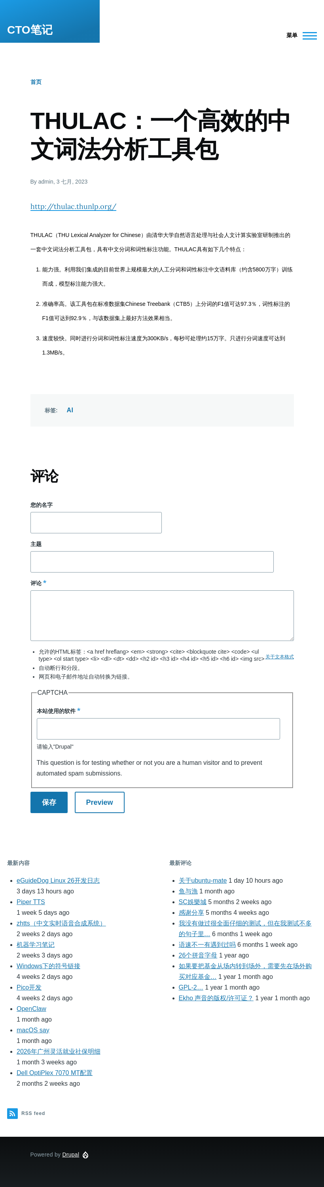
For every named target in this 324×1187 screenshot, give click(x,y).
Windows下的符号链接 (48, 966)
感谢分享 (191, 912)
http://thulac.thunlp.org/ (73, 206)
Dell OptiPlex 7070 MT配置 (55, 1072)
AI (70, 410)
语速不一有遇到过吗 (207, 944)
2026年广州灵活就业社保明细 (58, 1051)
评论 (36, 583)
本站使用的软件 (56, 711)
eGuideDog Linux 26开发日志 (58, 880)
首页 (36, 82)
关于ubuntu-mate (203, 880)
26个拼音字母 (198, 955)
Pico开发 (29, 987)
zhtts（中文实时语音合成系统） (61, 923)
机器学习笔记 (36, 944)
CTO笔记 (30, 30)
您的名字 (41, 505)
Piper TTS (31, 902)
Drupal (70, 1154)
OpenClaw (31, 1008)
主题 (36, 544)
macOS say (33, 1030)
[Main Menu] (299, 35)
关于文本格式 (279, 657)
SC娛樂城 (193, 902)
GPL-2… (191, 987)
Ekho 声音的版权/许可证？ (216, 998)
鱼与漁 (188, 891)
